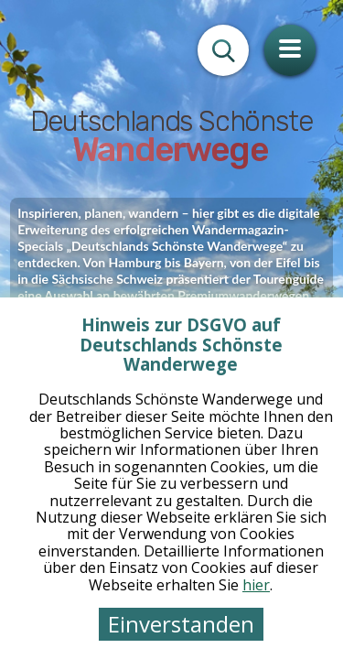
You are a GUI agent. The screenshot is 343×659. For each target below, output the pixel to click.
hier (256, 585)
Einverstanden (181, 624)
